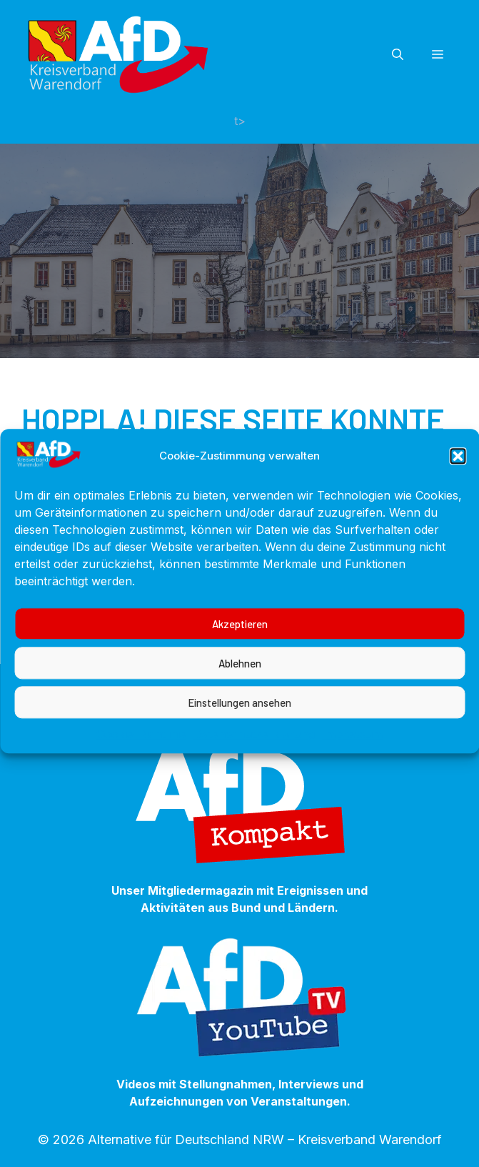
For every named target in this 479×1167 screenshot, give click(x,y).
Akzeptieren (240, 637)
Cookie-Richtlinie (141, 748)
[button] (457, 470)
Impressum (352, 748)
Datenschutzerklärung (254, 748)
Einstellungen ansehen (239, 716)
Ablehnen (239, 676)
